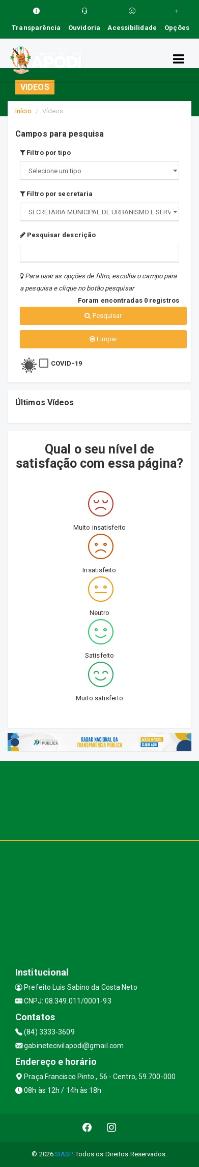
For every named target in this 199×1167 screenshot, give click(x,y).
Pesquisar (103, 315)
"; (99, 212)
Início (23, 111)
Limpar (104, 339)
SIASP (63, 1154)
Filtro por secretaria (56, 194)
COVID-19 (66, 363)
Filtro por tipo (45, 152)
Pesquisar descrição (58, 235)
